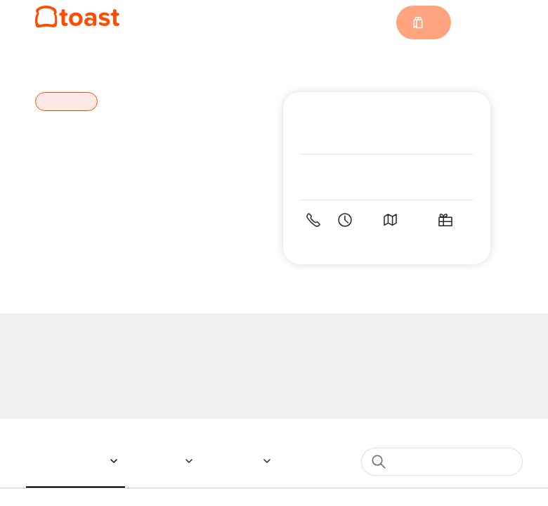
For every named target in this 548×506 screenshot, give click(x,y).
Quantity (140, 383)
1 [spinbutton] (399, 383)
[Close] (431, 72)
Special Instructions (171, 191)
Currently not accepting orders (274, 427)
